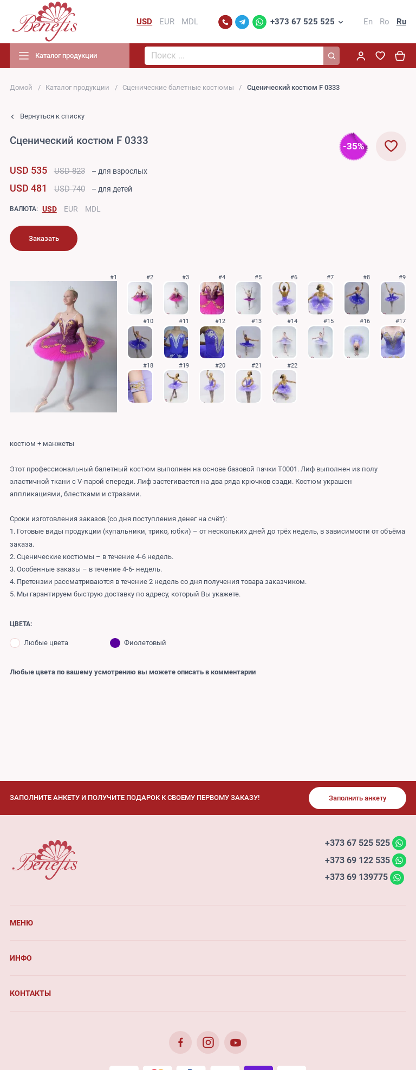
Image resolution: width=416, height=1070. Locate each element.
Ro (384, 22)
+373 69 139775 (356, 877)
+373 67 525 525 (302, 22)
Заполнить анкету (357, 798)
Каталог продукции (77, 87)
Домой (21, 87)
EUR (71, 209)
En (368, 22)
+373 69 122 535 (357, 860)
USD (49, 209)
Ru (401, 22)
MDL (93, 209)
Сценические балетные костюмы (178, 87)
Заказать (44, 238)
